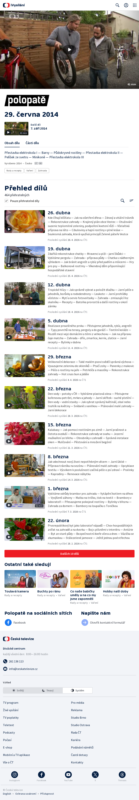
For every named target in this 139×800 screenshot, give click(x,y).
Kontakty (77, 762)
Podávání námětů (82, 747)
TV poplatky (10, 717)
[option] (18, 690)
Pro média (77, 702)
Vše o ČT (8, 762)
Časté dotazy (79, 755)
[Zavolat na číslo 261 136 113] (69, 661)
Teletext (8, 725)
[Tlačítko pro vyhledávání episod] (123, 200)
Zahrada (42, 170)
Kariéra (75, 740)
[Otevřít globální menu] (134, 5)
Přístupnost (47, 793)
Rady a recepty (14, 170)
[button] (69, 50)
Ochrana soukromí (25, 793)
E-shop (7, 747)
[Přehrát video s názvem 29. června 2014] (69, 49)
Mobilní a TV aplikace (16, 755)
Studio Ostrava (80, 725)
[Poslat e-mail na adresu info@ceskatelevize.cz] (69, 669)
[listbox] (48, 690)
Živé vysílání (10, 710)
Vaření (30, 170)
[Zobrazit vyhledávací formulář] (117, 5)
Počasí (7, 740)
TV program (10, 702)
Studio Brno (78, 717)
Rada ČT (76, 732)
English (7, 793)
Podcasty (9, 732)
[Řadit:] (131, 200)
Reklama (76, 710)
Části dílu (32, 143)
